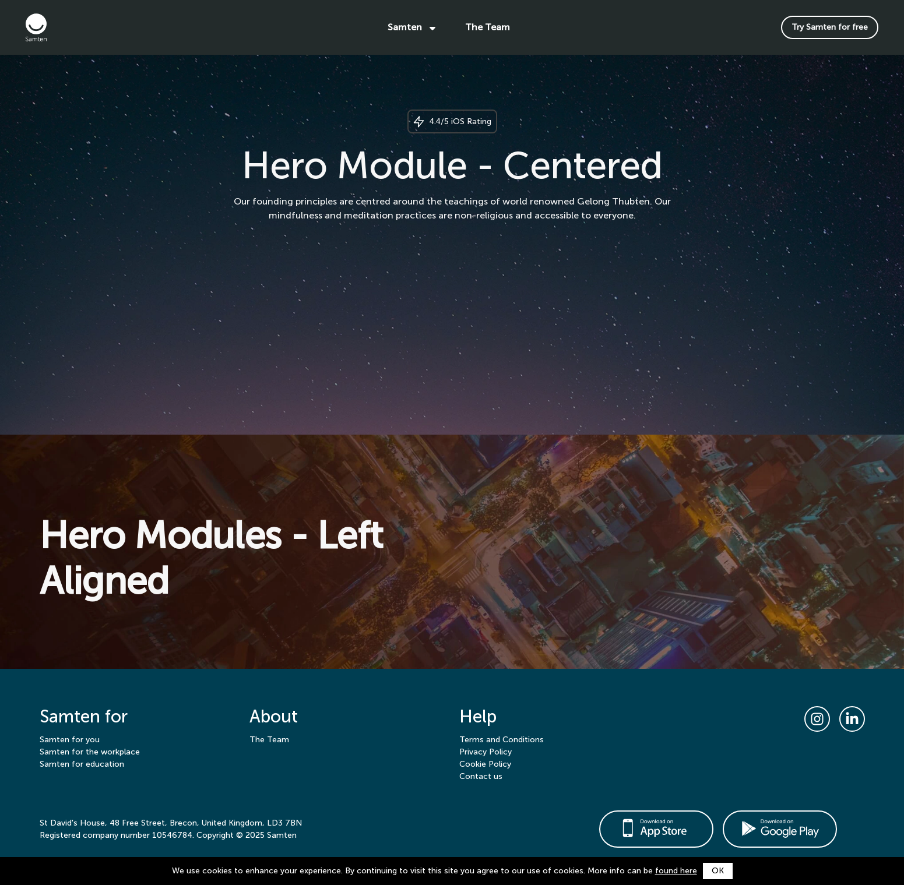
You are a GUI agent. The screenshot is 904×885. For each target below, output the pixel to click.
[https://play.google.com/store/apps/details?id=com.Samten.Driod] (780, 829)
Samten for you (70, 740)
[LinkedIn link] (852, 719)
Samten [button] (412, 27)
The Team (487, 27)
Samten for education (82, 764)
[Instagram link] (817, 719)
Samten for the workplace (90, 752)
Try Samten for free (830, 27)
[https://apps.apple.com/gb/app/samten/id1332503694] (656, 829)
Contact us (480, 776)
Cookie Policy (485, 764)
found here (676, 871)
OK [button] (718, 871)
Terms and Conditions (501, 740)
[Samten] (66, 27)
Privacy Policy (485, 752)
